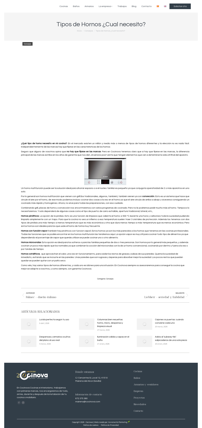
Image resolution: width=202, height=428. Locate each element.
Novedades (140, 404)
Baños (137, 377)
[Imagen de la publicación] (28, 324)
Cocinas (138, 371)
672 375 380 (81, 398)
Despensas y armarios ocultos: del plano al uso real (55, 338)
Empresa (138, 391)
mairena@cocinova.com (87, 401)
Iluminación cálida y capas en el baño (113, 338)
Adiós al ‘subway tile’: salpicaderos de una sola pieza (171, 338)
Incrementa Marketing (117, 422)
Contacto (138, 410)
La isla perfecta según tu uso (54, 319)
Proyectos (139, 397)
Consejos (27, 44)
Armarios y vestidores (146, 384)
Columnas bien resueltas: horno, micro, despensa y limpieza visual (110, 322)
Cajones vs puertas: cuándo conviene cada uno (169, 321)
